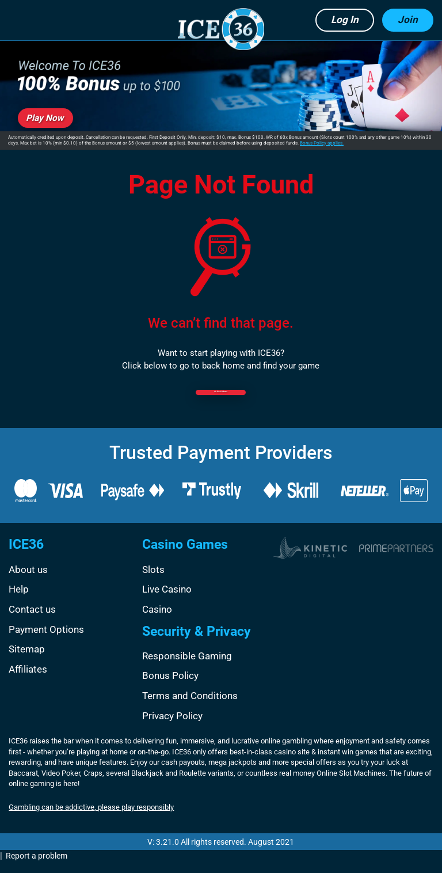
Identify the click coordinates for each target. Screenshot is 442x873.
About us (28, 580)
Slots (153, 580)
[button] (22, 20)
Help (19, 600)
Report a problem (36, 866)
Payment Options (46, 640)
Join (408, 19)
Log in (345, 19)
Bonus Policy (170, 686)
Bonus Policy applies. (322, 143)
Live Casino (167, 600)
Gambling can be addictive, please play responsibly (91, 818)
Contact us (32, 619)
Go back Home (221, 401)
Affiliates (28, 679)
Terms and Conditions (190, 706)
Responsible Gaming (187, 666)
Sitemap (27, 659)
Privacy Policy (172, 726)
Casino (157, 619)
